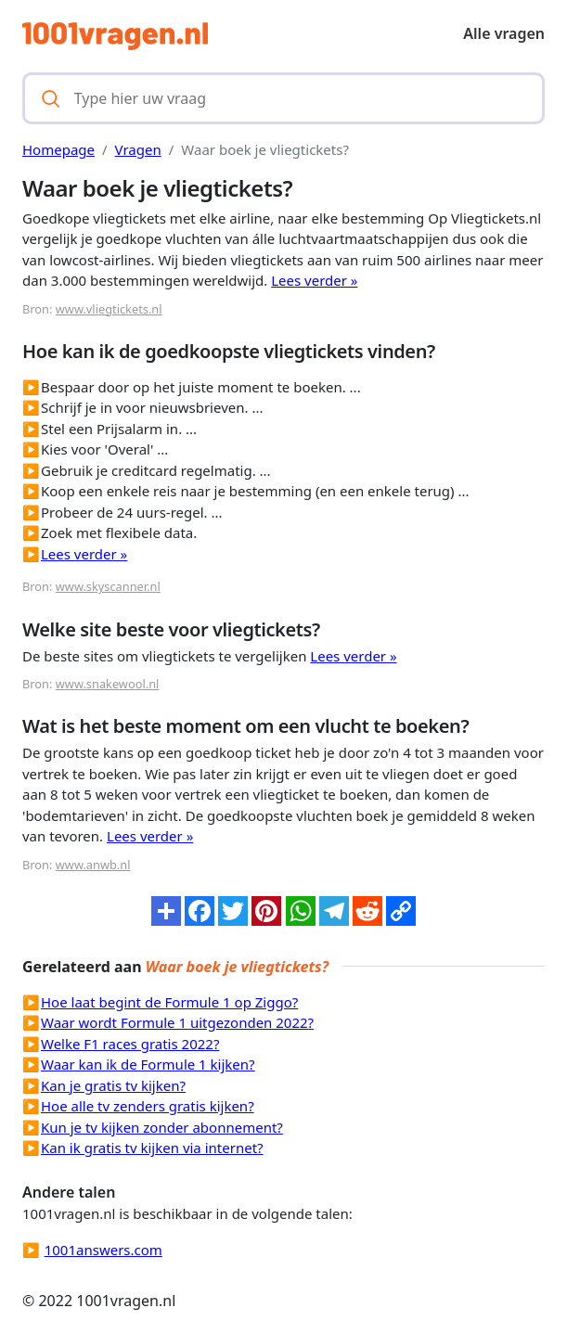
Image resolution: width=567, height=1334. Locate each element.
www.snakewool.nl (108, 683)
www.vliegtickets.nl (109, 309)
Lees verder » (314, 280)
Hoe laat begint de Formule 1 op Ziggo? (169, 1002)
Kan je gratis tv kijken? (113, 1085)
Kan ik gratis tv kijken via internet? (152, 1147)
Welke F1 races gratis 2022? (130, 1043)
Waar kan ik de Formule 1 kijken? (148, 1064)
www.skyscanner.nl (108, 586)
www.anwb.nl (93, 864)
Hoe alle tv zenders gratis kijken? (147, 1106)
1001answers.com (103, 1249)
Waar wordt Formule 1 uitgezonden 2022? (177, 1022)
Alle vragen (504, 33)
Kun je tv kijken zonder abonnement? (162, 1127)
